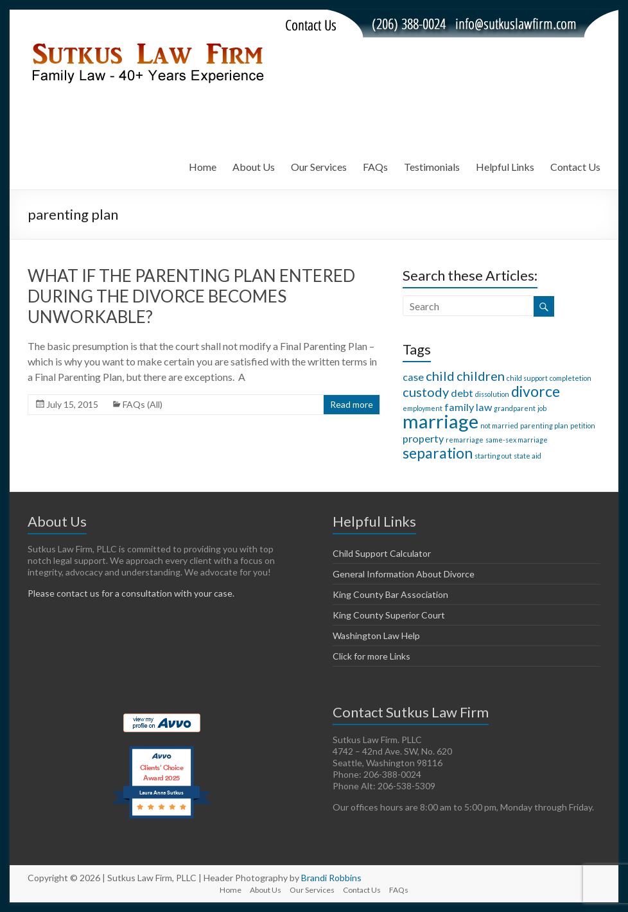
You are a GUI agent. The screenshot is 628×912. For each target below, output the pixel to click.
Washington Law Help (376, 635)
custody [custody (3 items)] (426, 391)
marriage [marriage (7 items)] (440, 421)
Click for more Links (371, 656)
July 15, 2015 (72, 404)
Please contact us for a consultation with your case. (131, 593)
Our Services (319, 167)
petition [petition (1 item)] (582, 425)
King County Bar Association (390, 594)
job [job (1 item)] (541, 408)
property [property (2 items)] (423, 438)
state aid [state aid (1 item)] (527, 456)
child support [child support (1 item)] (527, 378)
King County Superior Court (389, 614)
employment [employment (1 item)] (422, 408)
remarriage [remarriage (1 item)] (465, 439)
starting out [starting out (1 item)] (493, 456)
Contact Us (575, 167)
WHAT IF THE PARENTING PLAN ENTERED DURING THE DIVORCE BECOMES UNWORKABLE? (191, 296)
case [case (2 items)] (413, 377)
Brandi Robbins (331, 877)
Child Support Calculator (382, 553)
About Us (253, 167)
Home (202, 167)
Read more (351, 404)
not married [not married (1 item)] (499, 425)
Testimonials (432, 167)
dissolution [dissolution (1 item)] (492, 394)
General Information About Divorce (404, 573)
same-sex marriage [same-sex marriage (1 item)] (516, 439)
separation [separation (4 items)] (438, 453)
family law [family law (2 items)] (468, 407)
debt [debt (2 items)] (462, 393)
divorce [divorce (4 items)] (535, 391)
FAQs (375, 167)
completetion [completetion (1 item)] (570, 378)
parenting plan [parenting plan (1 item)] (544, 425)
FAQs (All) (142, 404)
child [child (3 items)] (440, 375)
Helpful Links (505, 167)
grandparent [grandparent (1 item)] (515, 408)
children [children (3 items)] (481, 375)
